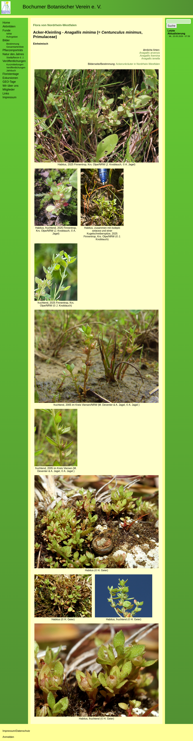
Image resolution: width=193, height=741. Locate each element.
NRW (9, 33)
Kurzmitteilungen (14, 64)
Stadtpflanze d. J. (15, 57)
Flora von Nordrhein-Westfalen (55, 25)
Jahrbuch (11, 70)
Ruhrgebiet (12, 37)
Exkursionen (10, 77)
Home (6, 22)
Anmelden (8, 737)
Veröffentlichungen (15, 67)
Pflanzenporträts (13, 50)
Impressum (9, 97)
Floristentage (11, 74)
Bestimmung (12, 44)
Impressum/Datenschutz (16, 731)
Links (6, 93)
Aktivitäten (9, 26)
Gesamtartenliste (15, 47)
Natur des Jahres (13, 54)
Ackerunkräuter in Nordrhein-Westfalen (138, 64)
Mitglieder (9, 89)
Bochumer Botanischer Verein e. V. (62, 7)
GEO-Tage (9, 81)
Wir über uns (10, 85)
